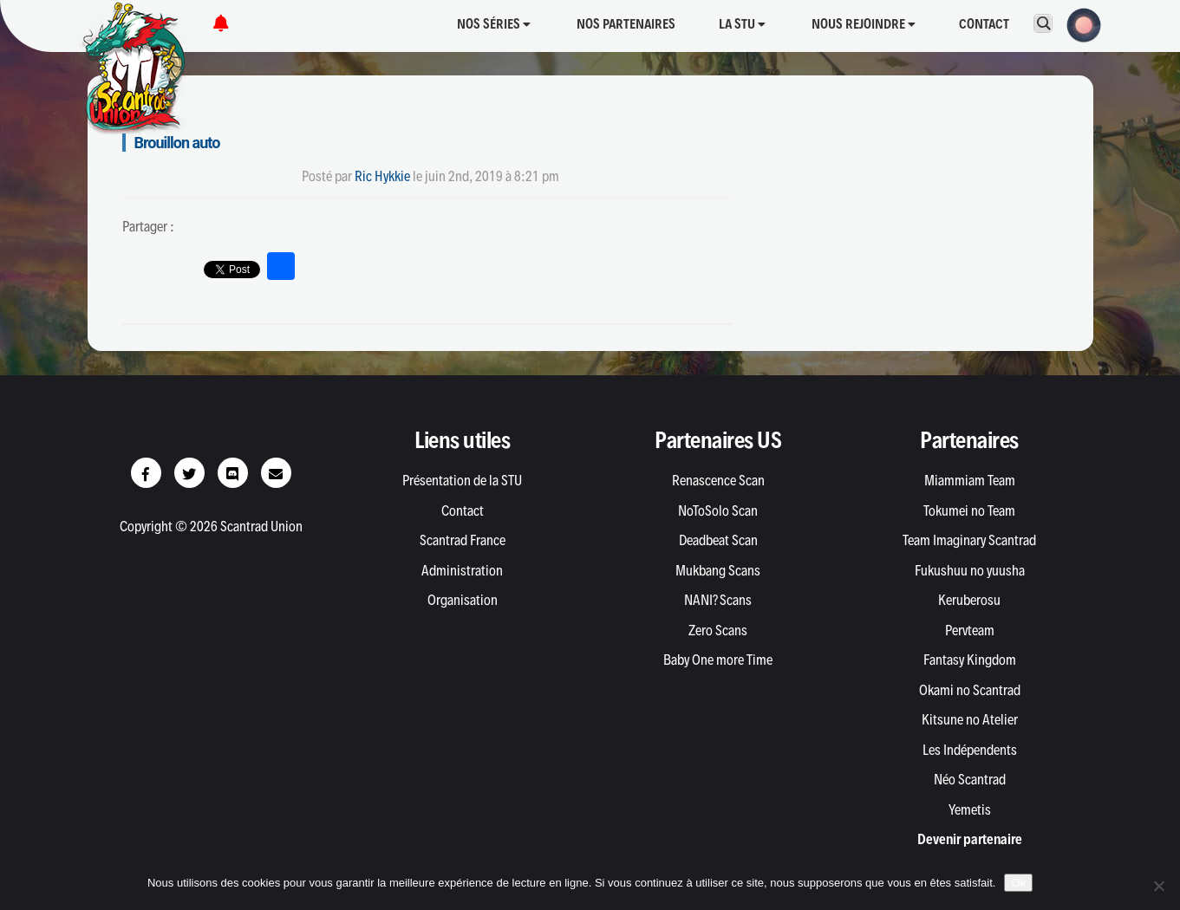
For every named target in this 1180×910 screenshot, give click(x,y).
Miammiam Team (969, 480)
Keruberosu (969, 600)
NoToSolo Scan (718, 510)
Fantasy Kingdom (969, 659)
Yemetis (970, 809)
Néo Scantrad (970, 779)
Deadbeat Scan (718, 540)
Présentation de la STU (462, 480)
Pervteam (969, 630)
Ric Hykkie (382, 176)
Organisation (462, 600)
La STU (742, 23)
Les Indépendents (969, 749)
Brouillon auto (177, 142)
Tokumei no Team (969, 510)
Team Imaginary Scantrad (969, 540)
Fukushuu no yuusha (970, 570)
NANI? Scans (718, 600)
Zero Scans (717, 630)
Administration (462, 570)
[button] (1078, 23)
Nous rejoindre (864, 23)
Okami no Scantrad (969, 690)
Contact (984, 23)
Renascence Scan (718, 480)
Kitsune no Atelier (970, 719)
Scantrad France (462, 540)
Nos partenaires (626, 23)
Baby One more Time (718, 659)
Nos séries (494, 23)
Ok (1018, 882)
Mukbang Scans (717, 570)
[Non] (1158, 885)
